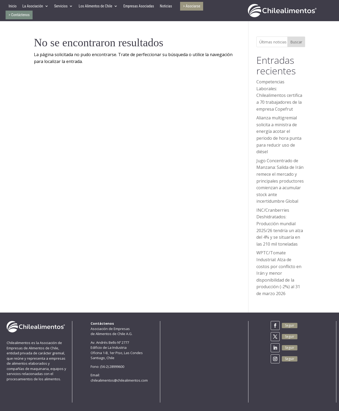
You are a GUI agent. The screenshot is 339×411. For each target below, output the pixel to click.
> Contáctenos (19, 15)
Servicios (61, 6)
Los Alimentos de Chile (95, 6)
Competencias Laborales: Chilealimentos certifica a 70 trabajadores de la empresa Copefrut (279, 95)
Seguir (289, 325)
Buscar (296, 41)
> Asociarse (191, 6)
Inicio (12, 6)
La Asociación (33, 6)
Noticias (166, 6)
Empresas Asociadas (138, 6)
